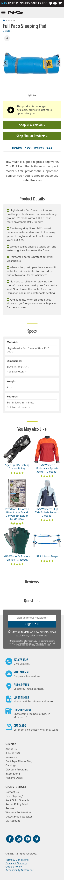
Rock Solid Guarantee (18, 800)
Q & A (49, 148)
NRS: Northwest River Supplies (15, 12)
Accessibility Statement (19, 870)
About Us (11, 749)
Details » (7, 30)
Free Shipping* (14, 796)
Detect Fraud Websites (18, 816)
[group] (32, 66)
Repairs (9, 808)
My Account (12, 820)
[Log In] (55, 3)
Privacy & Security (16, 863)
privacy (32, 645)
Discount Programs (16, 769)
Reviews (39, 148)
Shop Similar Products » (32, 136)
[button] (7, 38)
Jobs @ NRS (12, 753)
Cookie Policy (13, 866)
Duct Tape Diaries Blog (18, 761)
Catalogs (10, 765)
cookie (40, 645)
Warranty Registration (18, 812)
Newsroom (11, 757)
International (12, 773)
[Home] (4, 20)
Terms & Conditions (17, 860)
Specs (28, 148)
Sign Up (32, 624)
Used (45, 3)
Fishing (25, 3)
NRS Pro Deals (14, 778)
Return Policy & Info (17, 804)
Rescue (13, 3)
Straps (36, 3)
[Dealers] (50, 3)
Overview (17, 148)
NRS (4, 3)
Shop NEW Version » (32, 125)
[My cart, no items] (60, 3)
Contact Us (12, 792)
